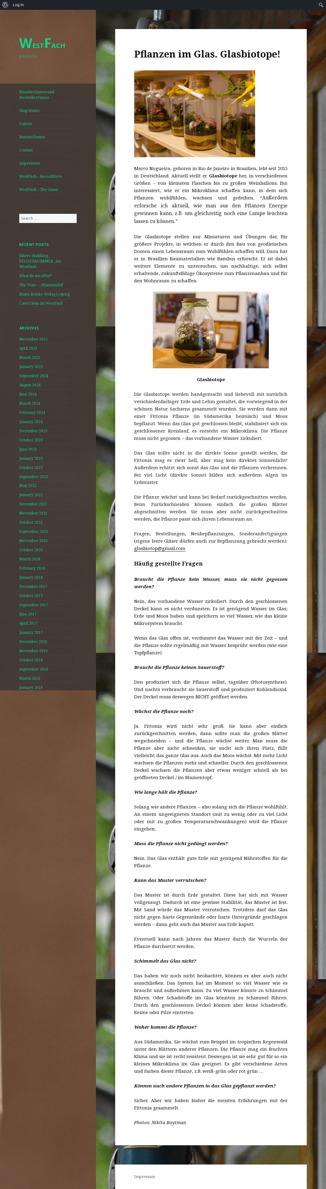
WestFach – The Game (38, 189)
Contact (26, 150)
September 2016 (33, 669)
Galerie (25, 123)
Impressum (29, 163)
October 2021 (31, 522)
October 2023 (31, 440)
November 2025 (33, 339)
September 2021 (33, 531)
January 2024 (31, 421)
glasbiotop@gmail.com (159, 548)
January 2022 (31, 494)
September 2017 (33, 605)
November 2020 (33, 540)
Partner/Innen (32, 136)
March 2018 (29, 559)
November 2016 (33, 650)
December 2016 (33, 641)
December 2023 (33, 430)
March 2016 (29, 678)
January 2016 (31, 687)
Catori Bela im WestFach (41, 303)
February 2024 (32, 412)
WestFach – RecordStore (40, 176)
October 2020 (31, 549)
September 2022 (33, 476)
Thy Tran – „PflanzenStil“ (41, 285)
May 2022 (28, 485)
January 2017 (31, 632)
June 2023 (28, 449)
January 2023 (31, 458)
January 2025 (31, 366)
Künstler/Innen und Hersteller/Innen (36, 94)
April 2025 (28, 348)
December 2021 (33, 504)
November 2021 (33, 513)
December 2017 (33, 586)
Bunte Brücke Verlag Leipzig (44, 294)
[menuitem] (5, 5)
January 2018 (31, 577)
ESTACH (42, 45)
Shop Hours (29, 110)
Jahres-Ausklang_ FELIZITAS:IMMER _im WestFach (40, 261)
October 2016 (31, 660)
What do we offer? (35, 275)
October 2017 (31, 595)
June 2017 (28, 614)
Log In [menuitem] (18, 4)
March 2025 (29, 357)
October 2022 (31, 467)
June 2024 (28, 394)
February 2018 (32, 568)
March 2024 (29, 403)
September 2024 (33, 375)
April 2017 (28, 623)
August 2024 (30, 385)
